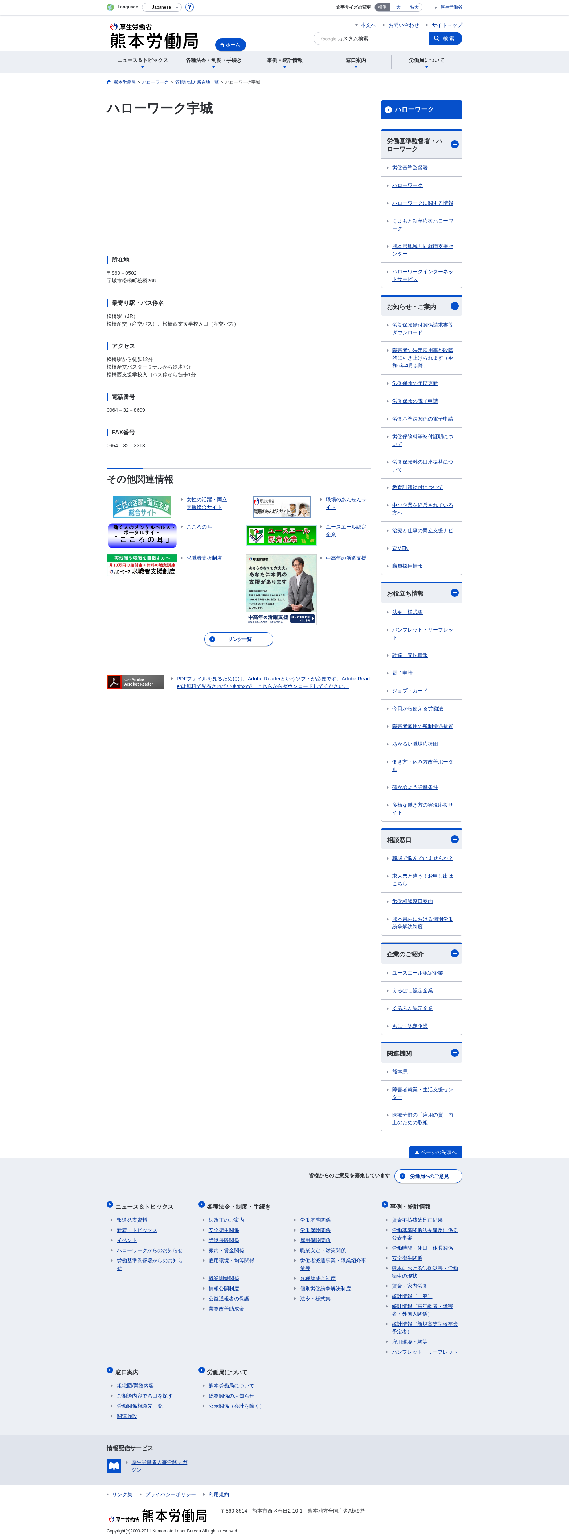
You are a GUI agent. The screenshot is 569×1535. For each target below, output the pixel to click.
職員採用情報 (407, 567)
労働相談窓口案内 (412, 903)
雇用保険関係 (315, 1238)
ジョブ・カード (410, 692)
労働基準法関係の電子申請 (422, 420)
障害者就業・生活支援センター (422, 1095)
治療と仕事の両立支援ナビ (422, 531)
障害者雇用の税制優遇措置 (422, 727)
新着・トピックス (137, 1228)
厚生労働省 (451, 7)
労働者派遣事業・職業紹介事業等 (333, 1262)
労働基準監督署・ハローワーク (423, 145)
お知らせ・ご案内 (423, 307)
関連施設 (127, 1411)
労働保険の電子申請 (415, 402)
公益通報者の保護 (229, 1296)
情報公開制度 (224, 1286)
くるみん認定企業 (412, 1010)
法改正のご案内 (226, 1218)
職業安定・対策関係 (323, 1248)
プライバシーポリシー (170, 1489)
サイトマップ (447, 25)
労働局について (229, 1368)
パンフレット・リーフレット (422, 634)
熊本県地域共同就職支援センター (422, 250)
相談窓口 (423, 841)
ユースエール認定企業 (417, 974)
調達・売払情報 (410, 656)
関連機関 (423, 1055)
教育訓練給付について (417, 488)
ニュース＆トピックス (146, 1206)
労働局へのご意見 (429, 1177)
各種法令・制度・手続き (241, 1206)
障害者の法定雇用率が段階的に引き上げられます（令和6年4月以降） (422, 358)
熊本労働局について (231, 1380)
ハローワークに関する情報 (422, 204)
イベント (127, 1238)
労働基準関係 (315, 1218)
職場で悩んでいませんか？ (422, 860)
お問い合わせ (404, 25)
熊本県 (400, 1074)
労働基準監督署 (410, 168)
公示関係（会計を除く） (237, 1400)
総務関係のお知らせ (231, 1390)
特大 (414, 7)
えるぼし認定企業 (412, 992)
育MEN (400, 549)
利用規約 (219, 1489)
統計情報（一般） (412, 1294)
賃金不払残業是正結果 (417, 1218)
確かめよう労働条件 (415, 788)
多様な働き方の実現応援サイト (422, 809)
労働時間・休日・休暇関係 (422, 1246)
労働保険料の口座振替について (422, 466)
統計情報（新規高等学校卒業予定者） (425, 1325)
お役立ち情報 (423, 594)
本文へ (368, 25)
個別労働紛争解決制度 (325, 1286)
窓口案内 (128, 1368)
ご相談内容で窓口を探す (145, 1390)
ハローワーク (414, 109)
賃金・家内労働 (409, 1284)
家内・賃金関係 (226, 1248)
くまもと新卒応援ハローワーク (422, 225)
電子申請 (402, 674)
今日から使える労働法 (417, 709)
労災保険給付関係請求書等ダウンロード (422, 329)
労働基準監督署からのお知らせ (150, 1262)
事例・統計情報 (412, 1206)
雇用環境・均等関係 (231, 1258)
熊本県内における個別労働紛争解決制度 (422, 924)
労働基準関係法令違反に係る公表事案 (425, 1231)
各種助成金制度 (318, 1276)
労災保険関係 (224, 1238)
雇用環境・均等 (409, 1339)
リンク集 (122, 1489)
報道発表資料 (132, 1218)
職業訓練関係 (224, 1276)
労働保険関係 (315, 1228)
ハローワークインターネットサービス (422, 276)
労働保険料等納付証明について (422, 441)
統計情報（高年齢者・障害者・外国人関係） (422, 1308)
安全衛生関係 (224, 1228)
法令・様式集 (407, 613)
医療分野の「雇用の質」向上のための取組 (422, 1121)
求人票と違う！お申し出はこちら (422, 881)
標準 (382, 7)
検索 (449, 38)
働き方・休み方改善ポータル (422, 766)
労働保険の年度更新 (415, 384)
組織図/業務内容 (135, 1380)
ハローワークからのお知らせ (150, 1248)
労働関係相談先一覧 (140, 1400)
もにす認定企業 (410, 1028)
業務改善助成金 (226, 1306)
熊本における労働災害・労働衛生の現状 (425, 1270)
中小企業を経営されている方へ (422, 510)
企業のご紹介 (423, 955)
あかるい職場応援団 (415, 745)
